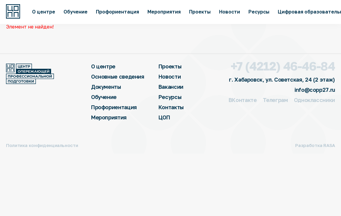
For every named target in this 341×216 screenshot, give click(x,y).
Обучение (75, 12)
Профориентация (117, 12)
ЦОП (164, 117)
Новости (229, 12)
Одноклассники (314, 100)
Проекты (200, 12)
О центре (43, 12)
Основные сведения (117, 76)
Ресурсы (258, 12)
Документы (106, 86)
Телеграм (275, 100)
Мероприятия (164, 12)
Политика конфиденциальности (42, 145)
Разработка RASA (315, 145)
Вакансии (171, 86)
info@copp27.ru (315, 89)
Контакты (171, 107)
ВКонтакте (243, 100)
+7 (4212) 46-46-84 (283, 66)
